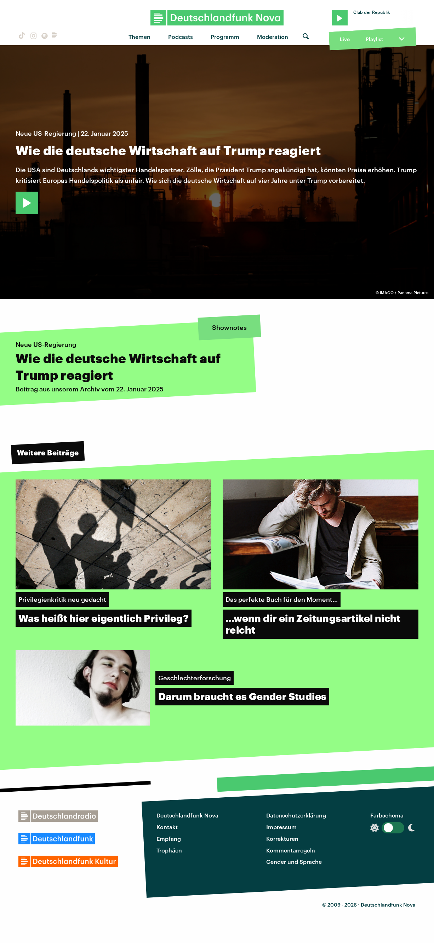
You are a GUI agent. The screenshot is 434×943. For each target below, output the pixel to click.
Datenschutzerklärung (296, 815)
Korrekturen (282, 838)
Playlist (374, 39)
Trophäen (169, 850)
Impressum (281, 826)
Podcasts (180, 36)
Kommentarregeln (290, 850)
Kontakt (167, 826)
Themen (139, 36)
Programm (225, 36)
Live (345, 39)
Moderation (272, 36)
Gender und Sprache (294, 861)
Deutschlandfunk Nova (187, 815)
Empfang (168, 838)
